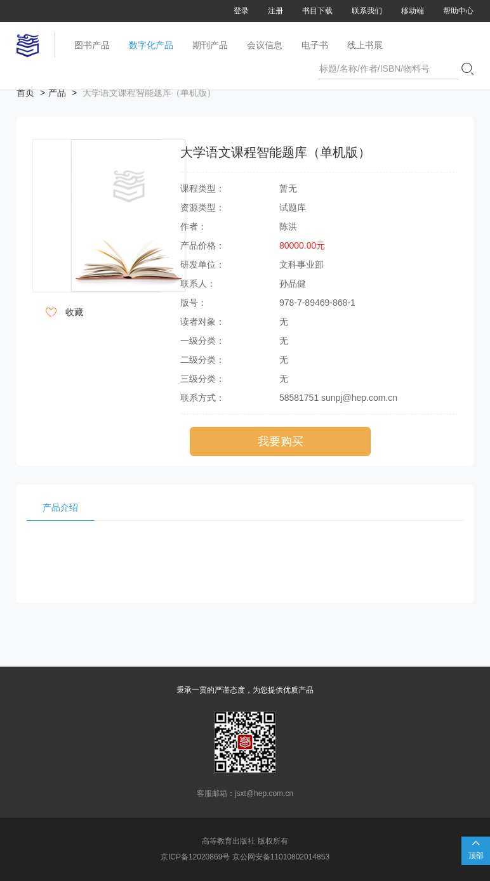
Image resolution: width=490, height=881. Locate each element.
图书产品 (92, 45)
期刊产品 (210, 45)
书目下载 (317, 10)
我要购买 (280, 441)
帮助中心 (458, 10)
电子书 (314, 45)
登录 (241, 10)
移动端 (412, 10)
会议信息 (264, 45)
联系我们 (367, 10)
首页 (25, 93)
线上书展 (365, 45)
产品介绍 (60, 507)
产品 (57, 93)
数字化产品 (151, 45)
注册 (275, 10)
